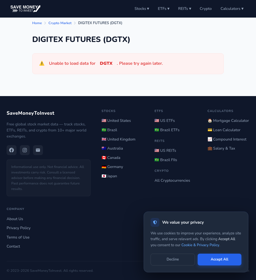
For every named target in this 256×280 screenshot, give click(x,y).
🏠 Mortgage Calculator (228, 120)
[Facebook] (12, 150)
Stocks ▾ (142, 8)
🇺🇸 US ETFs (164, 120)
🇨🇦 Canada (111, 157)
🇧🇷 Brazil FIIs (165, 160)
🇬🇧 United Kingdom (118, 139)
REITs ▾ (184, 8)
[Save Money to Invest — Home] (25, 9)
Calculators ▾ (231, 8)
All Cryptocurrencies (172, 180)
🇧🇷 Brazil (109, 130)
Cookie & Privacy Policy (200, 245)
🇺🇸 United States (116, 120)
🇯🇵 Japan (109, 176)
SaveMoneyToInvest (31, 113)
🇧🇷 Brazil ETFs (166, 130)
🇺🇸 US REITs (165, 150)
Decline (173, 259)
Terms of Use (18, 237)
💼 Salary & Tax (221, 148)
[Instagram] (25, 150)
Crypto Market (60, 23)
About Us (15, 219)
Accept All (219, 259)
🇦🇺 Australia (112, 148)
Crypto (206, 8)
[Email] (38, 150)
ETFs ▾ (163, 8)
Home (37, 23)
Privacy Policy (19, 228)
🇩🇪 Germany (112, 166)
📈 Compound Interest (227, 139)
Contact (13, 246)
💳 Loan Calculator (224, 130)
